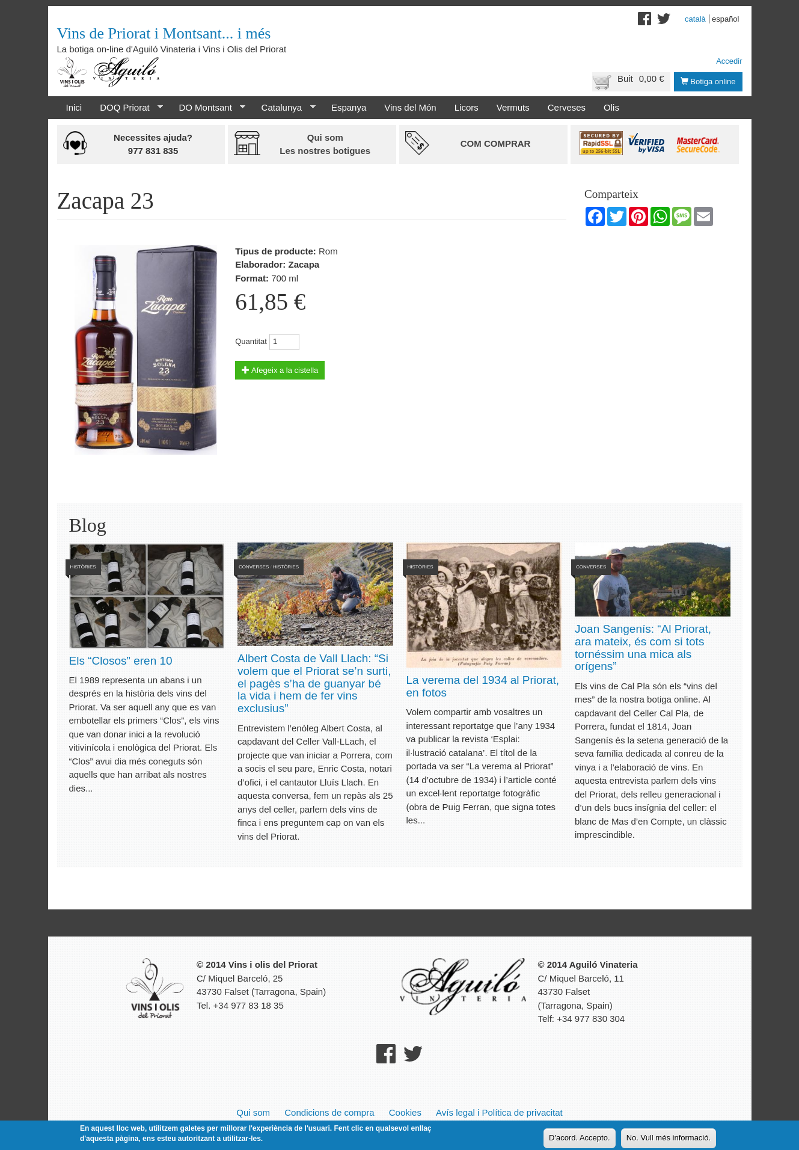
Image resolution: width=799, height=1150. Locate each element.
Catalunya (284, 107)
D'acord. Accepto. (579, 1137)
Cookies (405, 1112)
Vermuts (513, 107)
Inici (74, 107)
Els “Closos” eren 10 (121, 660)
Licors (467, 107)
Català (695, 18)
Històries (83, 567)
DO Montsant (207, 107)
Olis (611, 107)
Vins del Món (410, 107)
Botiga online (708, 81)
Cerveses (567, 107)
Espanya (348, 107)
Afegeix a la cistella (280, 370)
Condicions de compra (329, 1112)
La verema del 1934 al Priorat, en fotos (483, 686)
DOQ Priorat (127, 107)
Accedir (729, 61)
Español (725, 18)
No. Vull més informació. (668, 1137)
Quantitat (251, 341)
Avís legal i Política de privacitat (499, 1112)
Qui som (253, 1112)
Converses (254, 567)
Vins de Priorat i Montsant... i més (164, 33)
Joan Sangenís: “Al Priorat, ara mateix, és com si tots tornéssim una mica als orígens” (643, 648)
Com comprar (496, 143)
